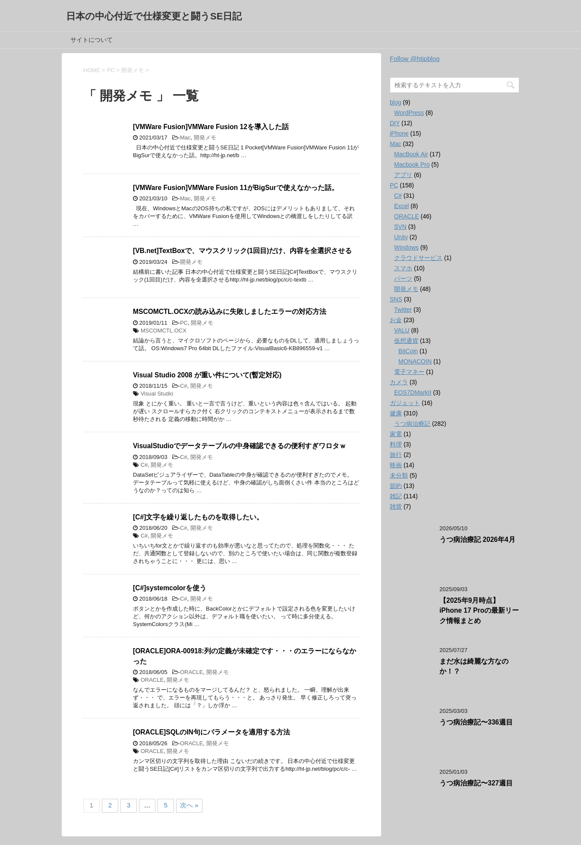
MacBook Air (411, 154)
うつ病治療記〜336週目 (476, 722)
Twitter (403, 309)
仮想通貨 (406, 340)
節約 (396, 485)
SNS (396, 299)
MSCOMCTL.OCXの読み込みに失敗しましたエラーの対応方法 (229, 311)
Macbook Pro (411, 164)
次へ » (189, 805)
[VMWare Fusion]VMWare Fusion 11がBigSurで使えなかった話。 (235, 187)
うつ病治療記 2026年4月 (477, 539)
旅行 (396, 454)
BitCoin (408, 351)
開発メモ (205, 137)
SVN (400, 226)
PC (184, 323)
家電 (396, 433)
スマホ (403, 268)
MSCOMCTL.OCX (163, 330)
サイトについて (91, 39)
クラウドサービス (418, 257)
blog (395, 102)
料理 (396, 444)
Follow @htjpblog (414, 58)
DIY (395, 123)
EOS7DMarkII (412, 392)
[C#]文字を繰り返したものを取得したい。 (198, 517)
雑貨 (396, 506)
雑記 (396, 496)
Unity (401, 237)
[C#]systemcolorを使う (169, 588)
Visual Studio (157, 393)
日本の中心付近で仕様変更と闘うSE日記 (154, 16)
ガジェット (405, 402)
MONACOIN (415, 361)
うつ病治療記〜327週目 (476, 783)
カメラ (399, 382)
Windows (406, 247)
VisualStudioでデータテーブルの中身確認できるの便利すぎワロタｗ (239, 445)
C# (183, 386)
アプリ (403, 174)
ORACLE (191, 672)
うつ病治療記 (412, 423)
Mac (185, 137)
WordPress (409, 112)
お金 (396, 319)
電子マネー (409, 371)
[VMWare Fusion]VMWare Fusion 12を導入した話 (211, 126)
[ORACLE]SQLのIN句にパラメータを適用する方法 (211, 732)
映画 (396, 465)
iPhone (399, 133)
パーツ (403, 278)
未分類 (399, 475)
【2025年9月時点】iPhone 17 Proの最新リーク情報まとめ (479, 610)
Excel (401, 206)
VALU (402, 330)
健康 (396, 413)
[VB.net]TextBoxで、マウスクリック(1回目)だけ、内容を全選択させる (242, 250)
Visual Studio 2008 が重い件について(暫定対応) (207, 375)
